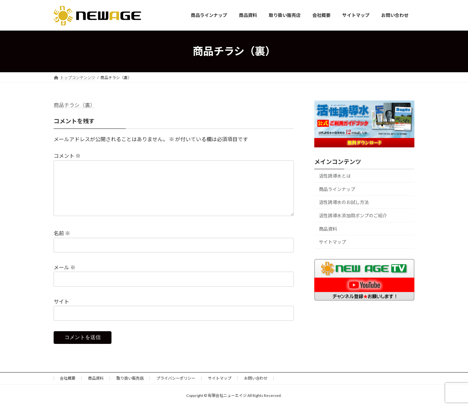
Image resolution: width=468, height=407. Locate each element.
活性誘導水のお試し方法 (344, 202)
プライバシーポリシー (175, 378)
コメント (67, 156)
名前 (62, 233)
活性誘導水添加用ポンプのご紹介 (353, 215)
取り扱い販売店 (130, 378)
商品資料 (328, 228)
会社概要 (67, 378)
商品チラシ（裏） (74, 105)
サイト (61, 301)
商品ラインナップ (337, 189)
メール (64, 267)
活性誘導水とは (335, 176)
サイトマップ (332, 242)
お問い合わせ (255, 378)
